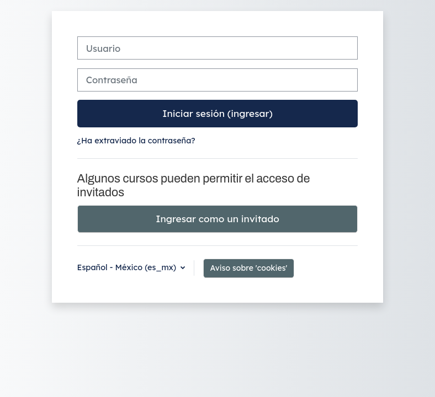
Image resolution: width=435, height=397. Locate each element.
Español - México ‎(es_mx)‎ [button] (128, 267)
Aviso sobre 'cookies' (249, 268)
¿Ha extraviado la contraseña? (136, 141)
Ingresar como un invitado (217, 218)
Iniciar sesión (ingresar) (217, 113)
